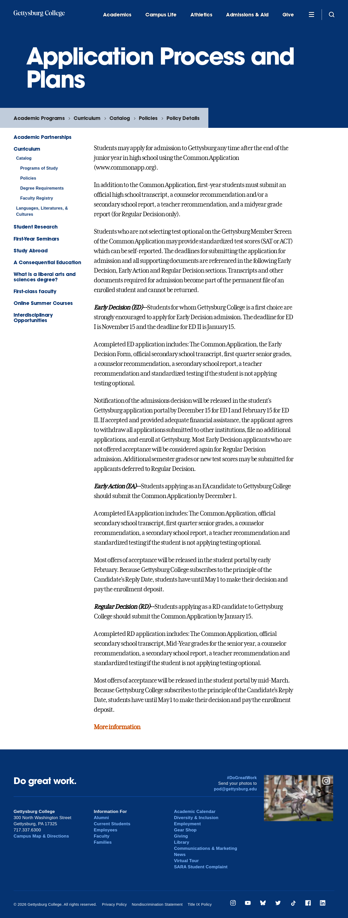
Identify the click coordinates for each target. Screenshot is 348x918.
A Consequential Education (47, 262)
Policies (148, 118)
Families (103, 842)
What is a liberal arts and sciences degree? (45, 276)
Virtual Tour (186, 860)
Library (181, 842)
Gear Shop (185, 830)
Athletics (201, 15)
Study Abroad (30, 250)
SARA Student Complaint (201, 866)
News (180, 854)
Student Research (36, 226)
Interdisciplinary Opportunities (33, 317)
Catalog (119, 118)
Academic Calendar (195, 811)
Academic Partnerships (42, 137)
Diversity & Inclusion (196, 817)
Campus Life (161, 15)
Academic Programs (39, 118)
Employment (187, 823)
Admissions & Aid (247, 15)
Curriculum (87, 118)
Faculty (101, 836)
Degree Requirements (42, 188)
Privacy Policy (114, 904)
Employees (105, 830)
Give (288, 15)
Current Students (112, 823)
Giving (181, 836)
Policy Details (183, 118)
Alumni (101, 817)
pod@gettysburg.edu (235, 789)
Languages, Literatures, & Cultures (42, 211)
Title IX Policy (200, 904)
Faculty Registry (36, 198)
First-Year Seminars (36, 238)
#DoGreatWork (242, 778)
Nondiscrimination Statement (157, 904)
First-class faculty (35, 291)
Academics (117, 15)
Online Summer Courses (43, 303)
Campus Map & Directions (41, 836)
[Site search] (331, 14)
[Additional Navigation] (311, 14)
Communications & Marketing (205, 848)
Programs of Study (39, 168)
